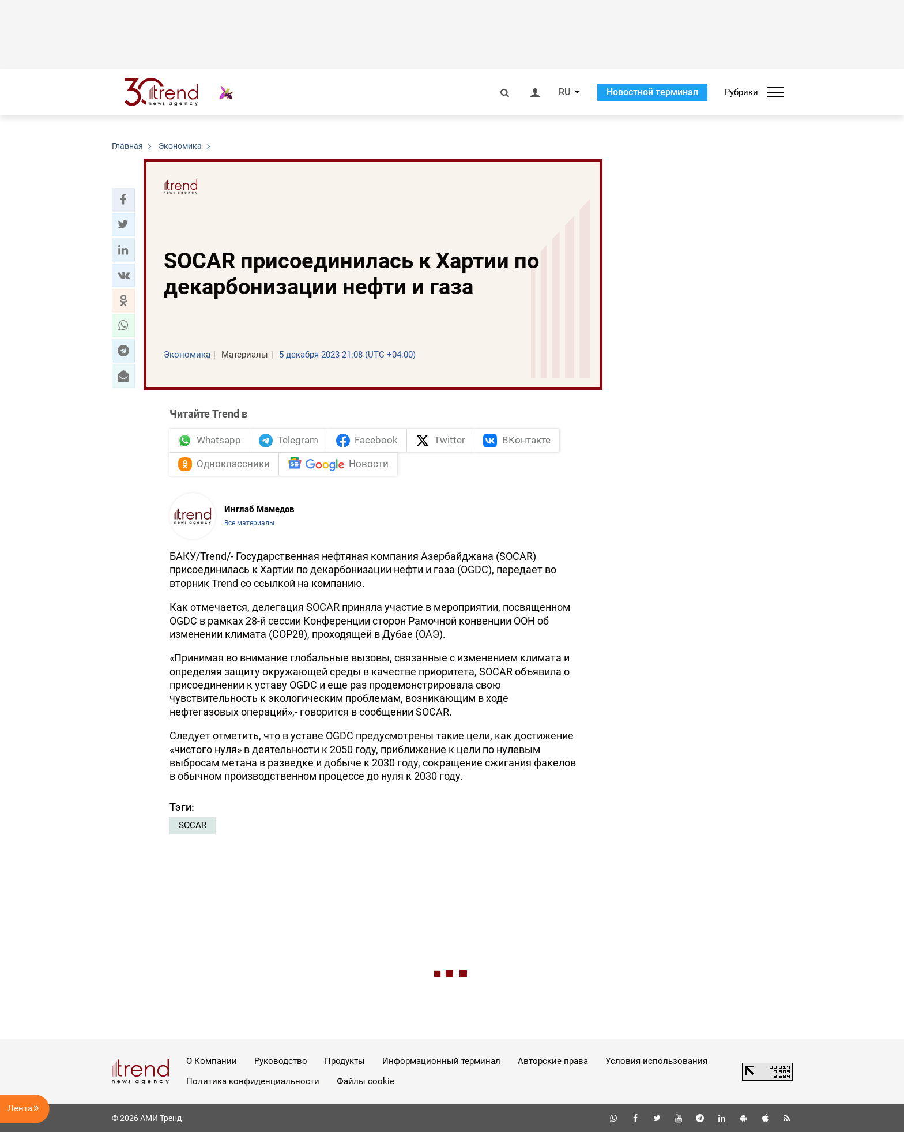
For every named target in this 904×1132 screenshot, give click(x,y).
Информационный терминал (441, 1061)
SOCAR (192, 825)
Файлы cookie (365, 1081)
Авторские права (553, 1061)
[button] (123, 199)
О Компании (211, 1061)
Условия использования (656, 1061)
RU (564, 92)
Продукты (345, 1061)
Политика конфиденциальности (252, 1081)
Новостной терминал (652, 92)
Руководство (280, 1061)
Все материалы (249, 523)
